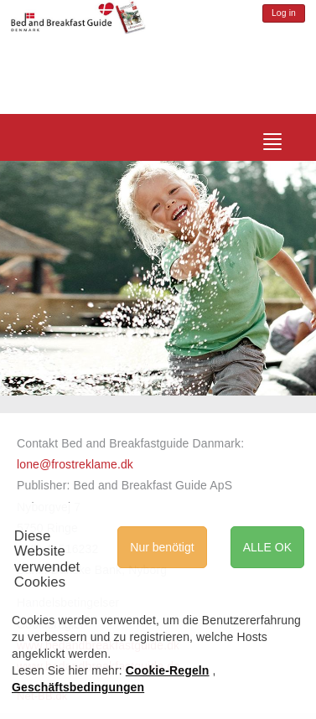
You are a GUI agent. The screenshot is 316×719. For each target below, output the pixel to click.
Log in (284, 13)
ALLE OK (267, 547)
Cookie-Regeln (168, 670)
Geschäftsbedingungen (78, 687)
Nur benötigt (162, 547)
